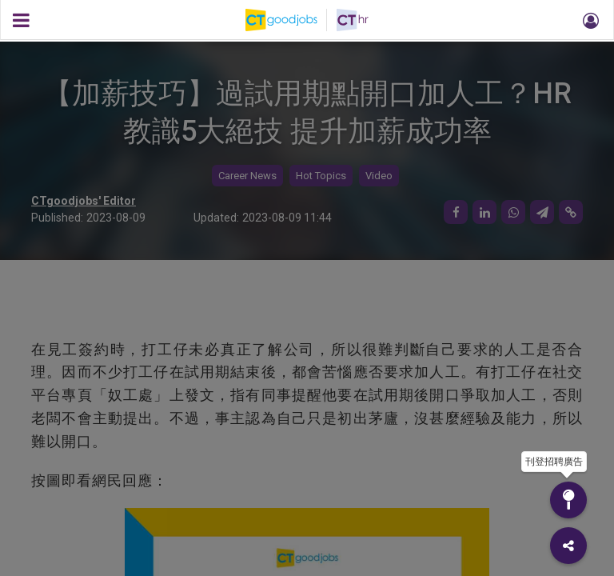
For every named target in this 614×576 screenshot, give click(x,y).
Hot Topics (321, 176)
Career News (247, 176)
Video (379, 176)
